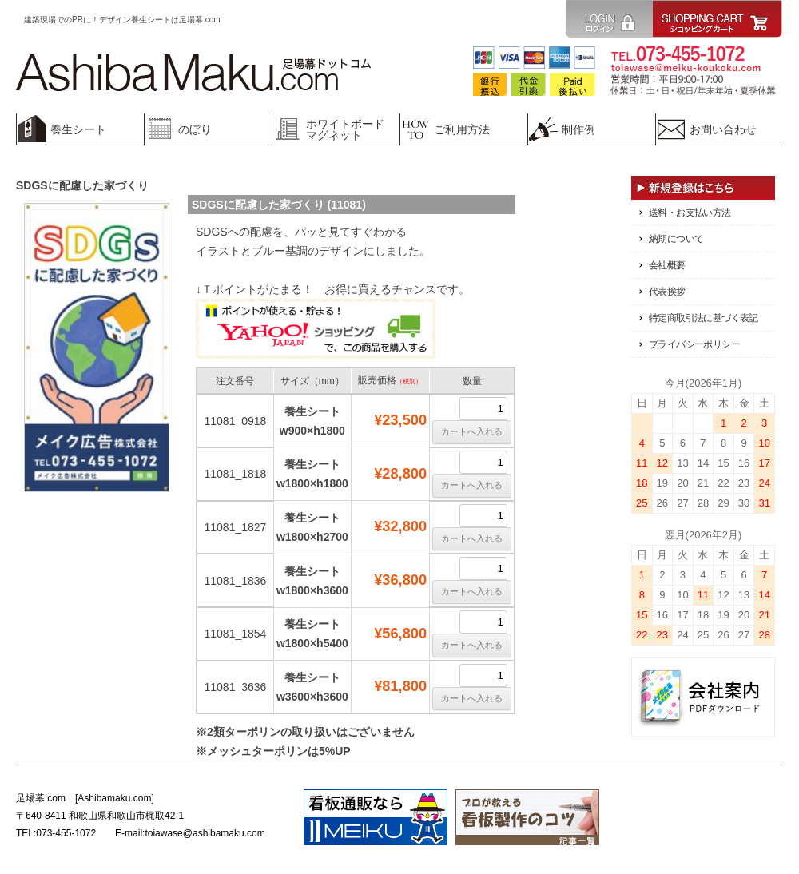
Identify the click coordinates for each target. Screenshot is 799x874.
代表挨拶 (667, 291)
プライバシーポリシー (694, 344)
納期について (676, 238)
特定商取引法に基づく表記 (703, 318)
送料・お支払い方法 (690, 212)
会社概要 (667, 265)
